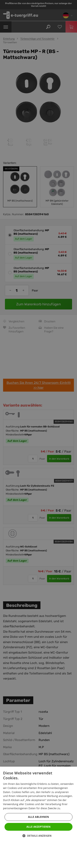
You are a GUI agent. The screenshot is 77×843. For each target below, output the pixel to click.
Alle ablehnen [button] (38, 817)
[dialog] (38, 421)
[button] (38, 835)
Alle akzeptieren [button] (38, 826)
